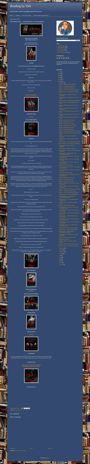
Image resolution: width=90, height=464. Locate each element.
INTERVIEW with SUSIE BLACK (65, 165)
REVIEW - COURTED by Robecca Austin (67, 190)
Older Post (50, 448)
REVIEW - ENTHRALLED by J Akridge (67, 123)
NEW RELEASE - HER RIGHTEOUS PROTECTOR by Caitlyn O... (66, 232)
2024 (59, 75)
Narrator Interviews (62, 50)
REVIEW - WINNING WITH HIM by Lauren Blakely (69, 189)
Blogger (47, 457)
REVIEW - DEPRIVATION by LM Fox (66, 127)
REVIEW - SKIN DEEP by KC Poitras (66, 205)
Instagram (18, 15)
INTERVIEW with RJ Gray (64, 239)
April (60, 260)
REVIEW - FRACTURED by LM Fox (66, 129)
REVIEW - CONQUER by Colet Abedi (66, 88)
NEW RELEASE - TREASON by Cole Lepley (68, 227)
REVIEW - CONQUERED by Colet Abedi (67, 84)
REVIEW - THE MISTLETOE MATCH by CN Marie (69, 131)
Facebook (11, 15)
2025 (59, 73)
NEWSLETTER (25, 365)
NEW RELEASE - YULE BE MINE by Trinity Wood (69, 143)
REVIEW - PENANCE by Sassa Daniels (67, 86)
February (61, 264)
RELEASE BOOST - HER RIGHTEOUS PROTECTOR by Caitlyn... (67, 197)
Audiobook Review (61, 46)
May (60, 259)
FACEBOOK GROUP (28, 366)
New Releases (18, 410)
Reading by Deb (20, 6)
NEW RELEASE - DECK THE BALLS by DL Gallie (69, 141)
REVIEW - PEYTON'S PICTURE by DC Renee (68, 89)
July (60, 255)
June (60, 257)
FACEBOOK (38, 365)
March (60, 262)
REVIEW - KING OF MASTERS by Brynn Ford (68, 192)
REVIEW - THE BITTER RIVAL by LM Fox (67, 125)
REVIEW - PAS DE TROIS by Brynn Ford (67, 237)
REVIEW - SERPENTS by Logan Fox (66, 177)
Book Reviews (61, 49)
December (61, 82)
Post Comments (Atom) (21, 450)
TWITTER (32, 365)
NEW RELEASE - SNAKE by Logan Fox (67, 148)
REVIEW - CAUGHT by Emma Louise (67, 120)
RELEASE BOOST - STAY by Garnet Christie (68, 194)
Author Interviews (61, 47)
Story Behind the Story (62, 52)
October (61, 249)
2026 (59, 71)
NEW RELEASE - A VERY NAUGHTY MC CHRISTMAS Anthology (67, 154)
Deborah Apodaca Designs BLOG (41, 15)
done (14, 410)
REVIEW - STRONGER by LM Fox (66, 121)
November (61, 248)
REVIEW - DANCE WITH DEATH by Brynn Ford (69, 244)
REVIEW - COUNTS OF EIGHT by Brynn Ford (68, 245)
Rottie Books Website (26, 15)
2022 (59, 79)
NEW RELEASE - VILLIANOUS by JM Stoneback (69, 100)
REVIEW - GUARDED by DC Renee (66, 181)
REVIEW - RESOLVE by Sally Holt (66, 179)
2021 (59, 81)
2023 (59, 77)
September (61, 251)
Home (31, 448)
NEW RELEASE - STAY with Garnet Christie (68, 229)
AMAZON (31, 116)
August (60, 253)
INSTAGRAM (36, 366)
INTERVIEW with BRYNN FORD (65, 172)
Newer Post (12, 448)
